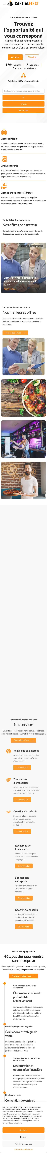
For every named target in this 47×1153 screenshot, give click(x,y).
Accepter (23, 1130)
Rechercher (23, 110)
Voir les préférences (23, 1144)
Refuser (23, 1137)
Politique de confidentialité (24, 1149)
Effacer (24, 104)
